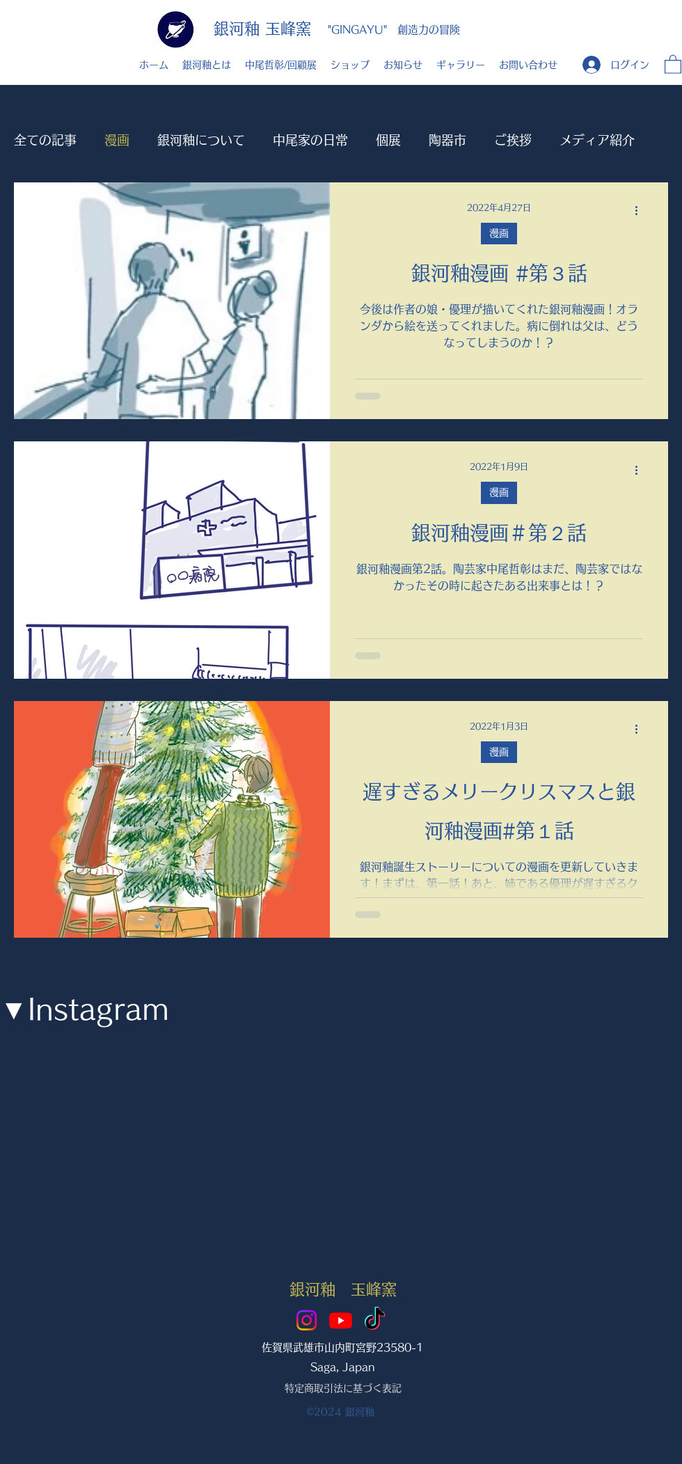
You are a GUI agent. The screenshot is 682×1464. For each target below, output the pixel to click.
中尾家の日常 (310, 140)
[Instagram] (306, 1320)
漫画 (116, 140)
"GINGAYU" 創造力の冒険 (394, 29)
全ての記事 (45, 140)
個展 (388, 140)
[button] (673, 64)
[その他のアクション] (641, 211)
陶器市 (447, 140)
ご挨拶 (513, 140)
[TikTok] (374, 1320)
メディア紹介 (597, 140)
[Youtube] (340, 1320)
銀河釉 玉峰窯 (262, 28)
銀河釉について (201, 140)
